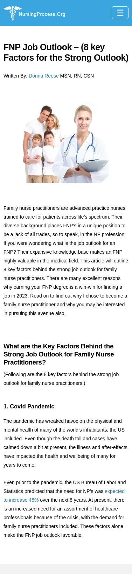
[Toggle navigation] (120, 12)
